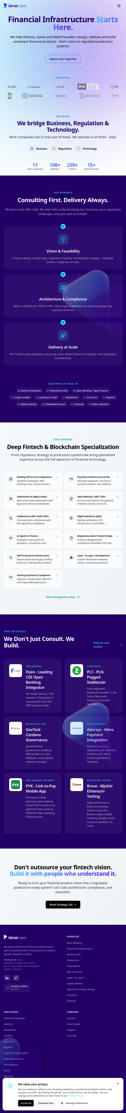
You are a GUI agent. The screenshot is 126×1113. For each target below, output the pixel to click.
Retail (7, 1070)
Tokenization (73, 966)
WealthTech (10, 1029)
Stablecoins (73, 960)
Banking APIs (74, 954)
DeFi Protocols (74, 971)
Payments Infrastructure (80, 948)
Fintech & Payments (14, 1018)
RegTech (8, 1047)
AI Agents (72, 995)
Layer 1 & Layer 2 (76, 977)
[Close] (117, 1086)
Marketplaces (11, 1064)
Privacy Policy (75, 1098)
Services (71, 1018)
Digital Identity (75, 983)
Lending (8, 1035)
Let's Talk (71, 1035)
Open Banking (74, 942)
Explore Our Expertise (63, 59)
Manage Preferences (74, 1106)
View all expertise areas (63, 598)
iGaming (71, 1000)
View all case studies (107, 645)
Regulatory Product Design (81, 989)
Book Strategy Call (63, 905)
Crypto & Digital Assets (16, 1053)
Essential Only (45, 1106)
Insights (71, 1029)
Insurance (9, 1041)
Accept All (26, 1106)
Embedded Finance (14, 1058)
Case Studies (73, 1024)
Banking (8, 1024)
